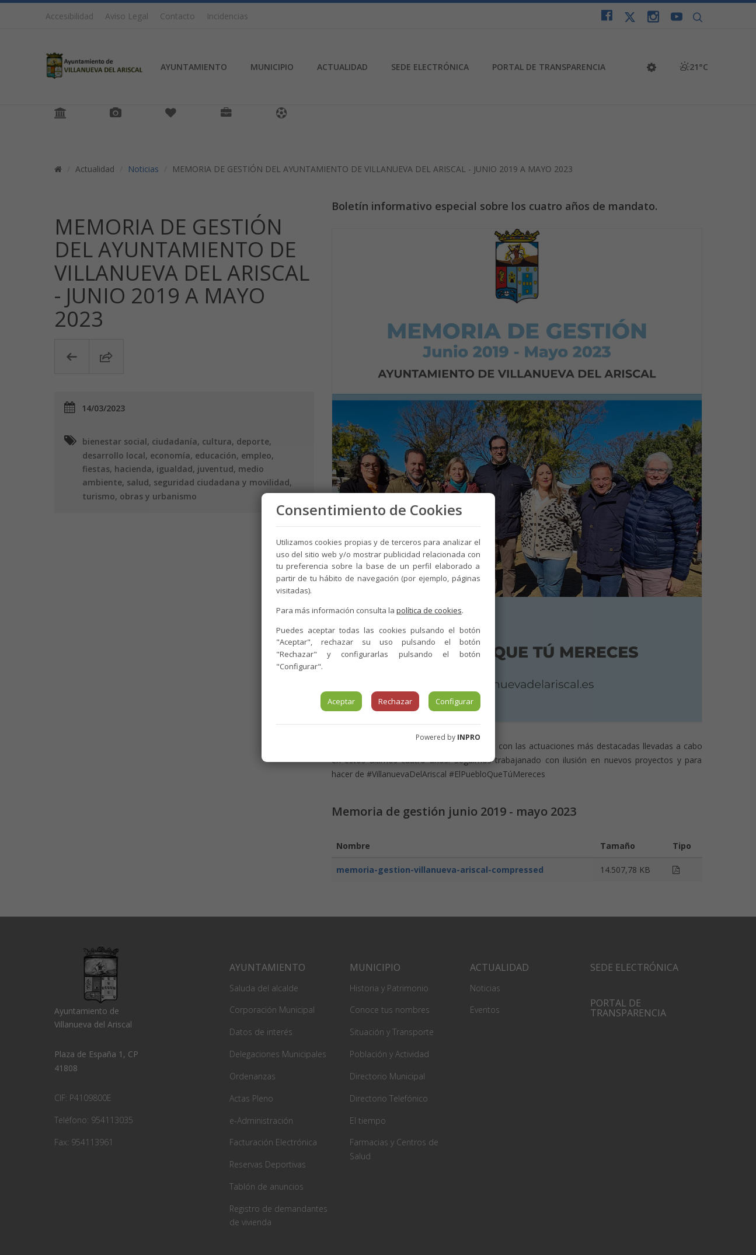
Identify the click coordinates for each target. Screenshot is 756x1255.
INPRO (468, 737)
